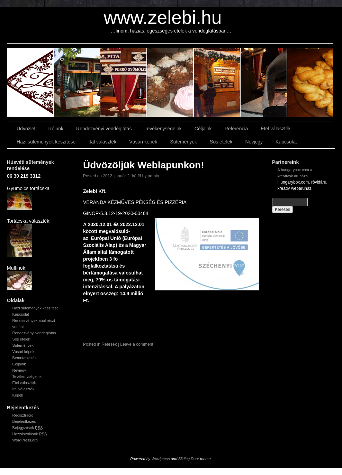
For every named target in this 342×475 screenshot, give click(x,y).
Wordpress (160, 459)
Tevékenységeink (162, 128)
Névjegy (254, 142)
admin (153, 176)
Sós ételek (221, 142)
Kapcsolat (286, 142)
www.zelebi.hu (163, 17)
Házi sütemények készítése (46, 142)
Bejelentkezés (24, 421)
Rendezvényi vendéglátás (104, 128)
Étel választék (275, 128)
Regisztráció (23, 415)
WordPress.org (25, 440)
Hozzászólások (29, 434)
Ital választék (102, 142)
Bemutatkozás (24, 358)
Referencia (236, 128)
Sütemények (183, 142)
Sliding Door (188, 459)
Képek (17, 395)
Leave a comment (136, 344)
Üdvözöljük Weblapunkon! (143, 165)
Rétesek (109, 344)
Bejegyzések (27, 428)
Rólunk (55, 128)
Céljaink (203, 128)
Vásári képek (143, 142)
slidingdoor (30, 82)
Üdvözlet (26, 128)
